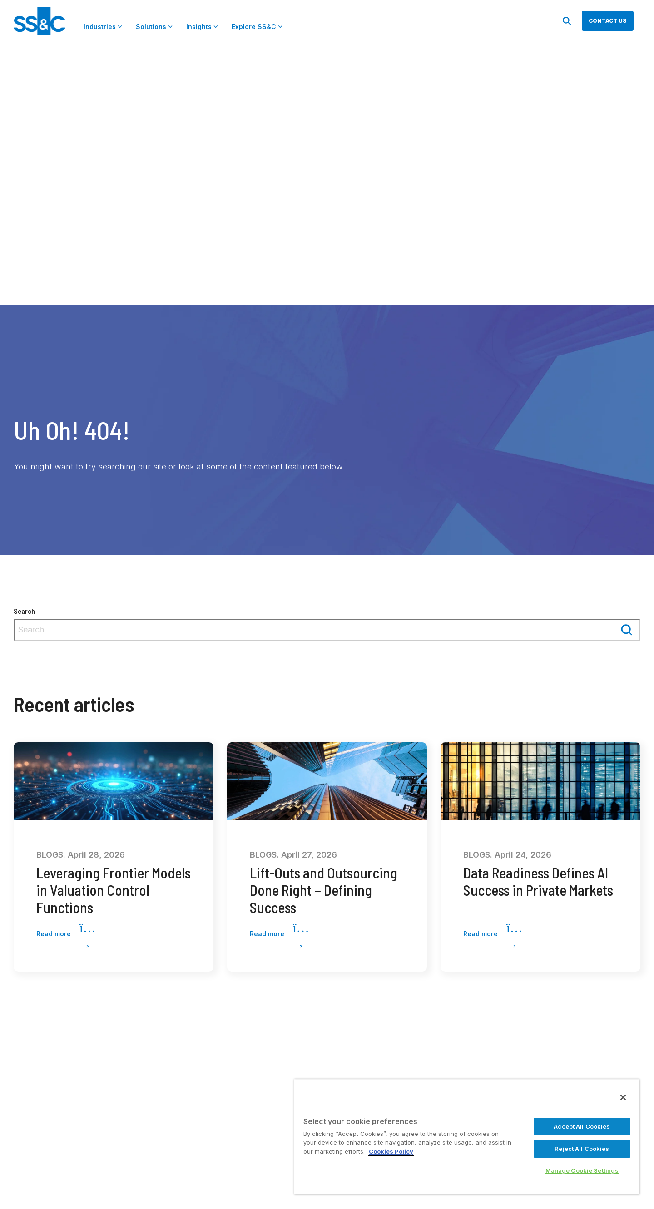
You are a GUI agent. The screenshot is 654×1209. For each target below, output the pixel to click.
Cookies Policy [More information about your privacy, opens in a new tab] (391, 1151)
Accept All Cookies (582, 1126)
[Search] (567, 21)
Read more (65, 934)
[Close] (623, 1097)
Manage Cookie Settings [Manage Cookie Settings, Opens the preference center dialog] (582, 1170)
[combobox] (327, 630)
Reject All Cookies (582, 1148)
